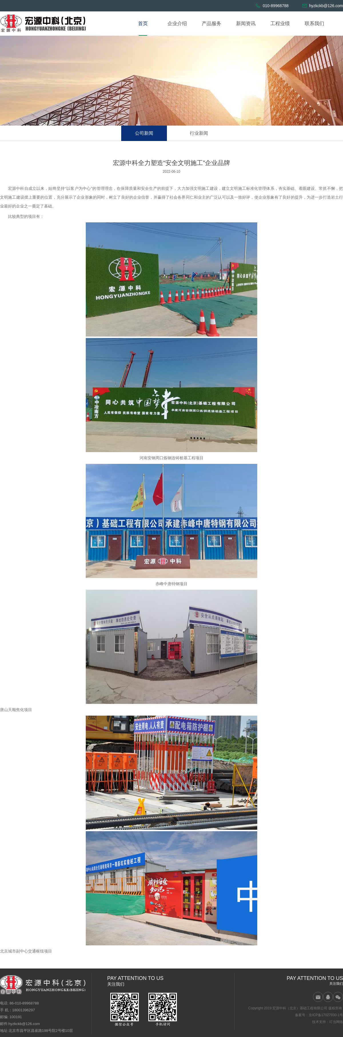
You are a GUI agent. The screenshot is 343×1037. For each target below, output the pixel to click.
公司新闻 (144, 133)
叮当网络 (336, 1022)
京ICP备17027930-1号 (326, 1015)
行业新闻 (199, 133)
